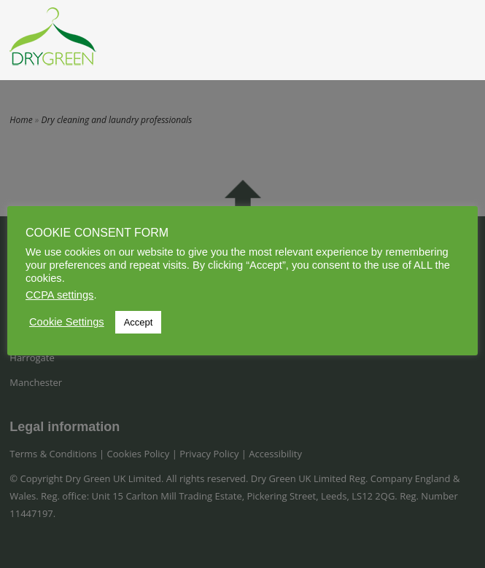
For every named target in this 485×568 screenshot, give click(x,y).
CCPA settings (59, 295)
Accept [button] (138, 322)
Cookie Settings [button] (66, 322)
